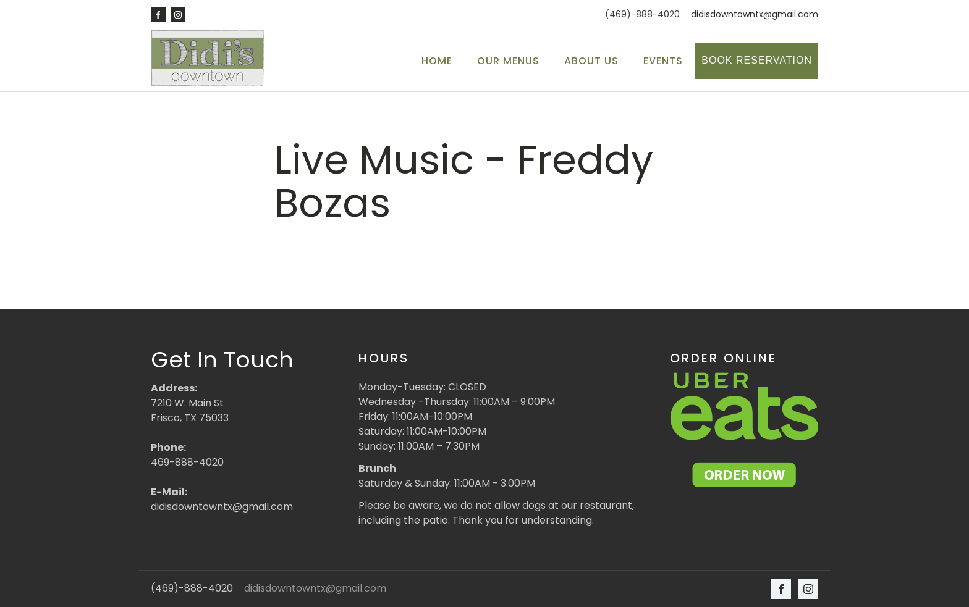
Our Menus (508, 61)
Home (436, 61)
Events (663, 61)
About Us (591, 61)
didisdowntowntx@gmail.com (754, 14)
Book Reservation (756, 60)
